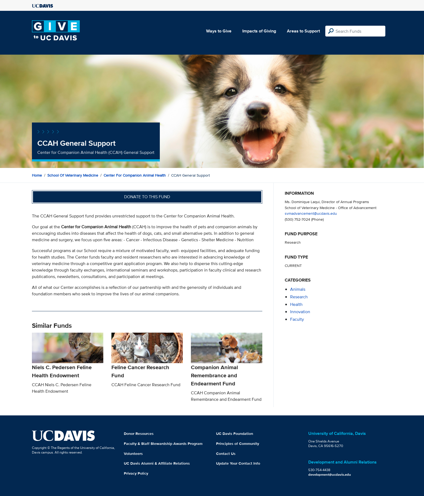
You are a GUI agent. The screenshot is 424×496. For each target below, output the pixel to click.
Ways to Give (218, 31)
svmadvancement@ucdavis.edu (311, 213)
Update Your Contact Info (238, 463)
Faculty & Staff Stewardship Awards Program (163, 443)
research (299, 297)
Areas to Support (303, 31)
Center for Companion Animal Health (135, 175)
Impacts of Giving (259, 31)
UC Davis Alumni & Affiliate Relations (157, 463)
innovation (300, 312)
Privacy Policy (136, 473)
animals (297, 289)
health (296, 304)
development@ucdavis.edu (329, 474)
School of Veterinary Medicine (72, 175)
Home (37, 175)
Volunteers (133, 453)
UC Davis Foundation (234, 433)
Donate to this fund (147, 197)
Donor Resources (139, 433)
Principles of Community (237, 443)
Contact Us (226, 453)
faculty (297, 319)
